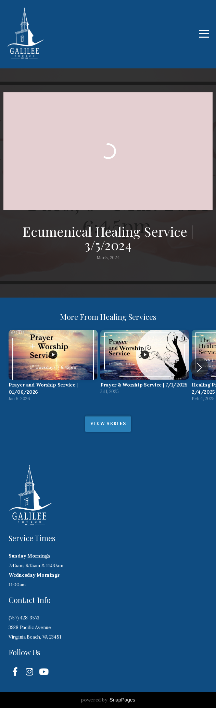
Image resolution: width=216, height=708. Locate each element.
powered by (108, 700)
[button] (199, 367)
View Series (108, 424)
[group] (53, 367)
